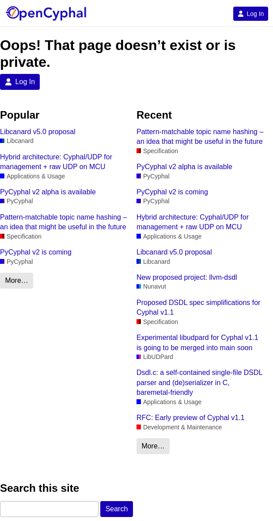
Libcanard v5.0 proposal (38, 131)
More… (16, 280)
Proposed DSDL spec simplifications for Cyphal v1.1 (198, 307)
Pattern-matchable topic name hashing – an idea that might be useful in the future (63, 222)
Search (117, 509)
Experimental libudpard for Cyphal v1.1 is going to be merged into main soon (197, 342)
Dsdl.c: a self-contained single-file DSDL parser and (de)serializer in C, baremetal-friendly (199, 382)
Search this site (39, 488)
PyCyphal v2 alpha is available (48, 192)
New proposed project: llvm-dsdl (186, 277)
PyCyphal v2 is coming (36, 252)
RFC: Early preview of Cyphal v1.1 (190, 417)
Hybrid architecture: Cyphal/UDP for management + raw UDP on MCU (56, 161)
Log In (251, 13)
